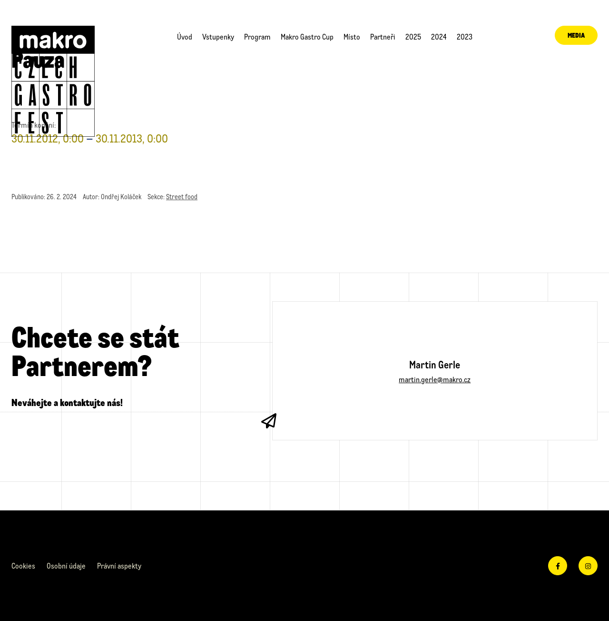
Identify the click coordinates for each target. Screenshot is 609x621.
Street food (181, 197)
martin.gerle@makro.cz (435, 379)
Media (568, 36)
